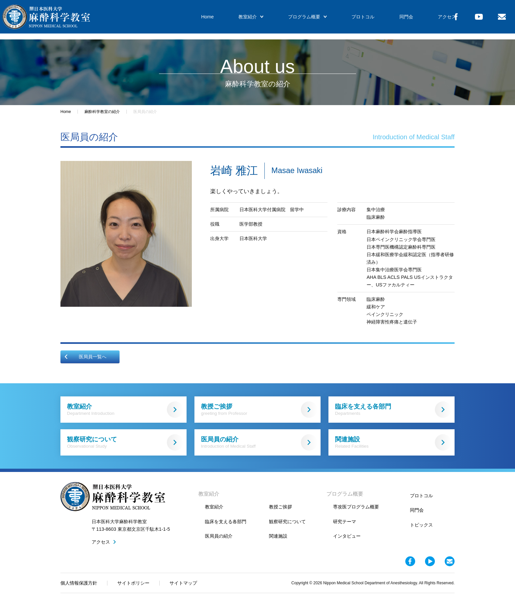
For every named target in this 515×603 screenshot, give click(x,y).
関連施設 (393, 442)
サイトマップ (183, 583)
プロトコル (348, 19)
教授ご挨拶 (259, 409)
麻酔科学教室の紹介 (102, 111)
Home (199, 19)
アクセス (428, 19)
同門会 (390, 19)
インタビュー (347, 536)
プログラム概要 (295, 19)
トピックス (421, 524)
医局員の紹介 (259, 442)
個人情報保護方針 (78, 583)
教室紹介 (240, 19)
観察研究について (125, 442)
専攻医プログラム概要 (356, 506)
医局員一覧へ (85, 356)
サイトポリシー (133, 583)
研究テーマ (344, 521)
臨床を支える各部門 (393, 409)
